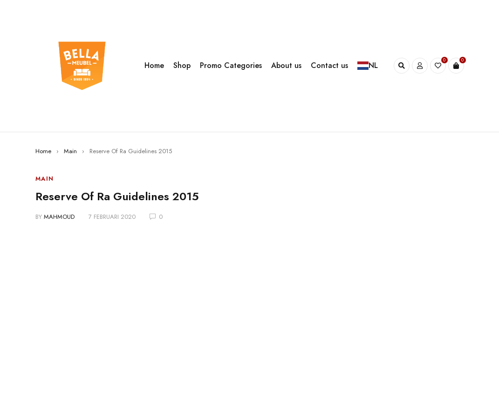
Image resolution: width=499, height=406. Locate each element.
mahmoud (59, 216)
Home (43, 151)
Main (70, 151)
